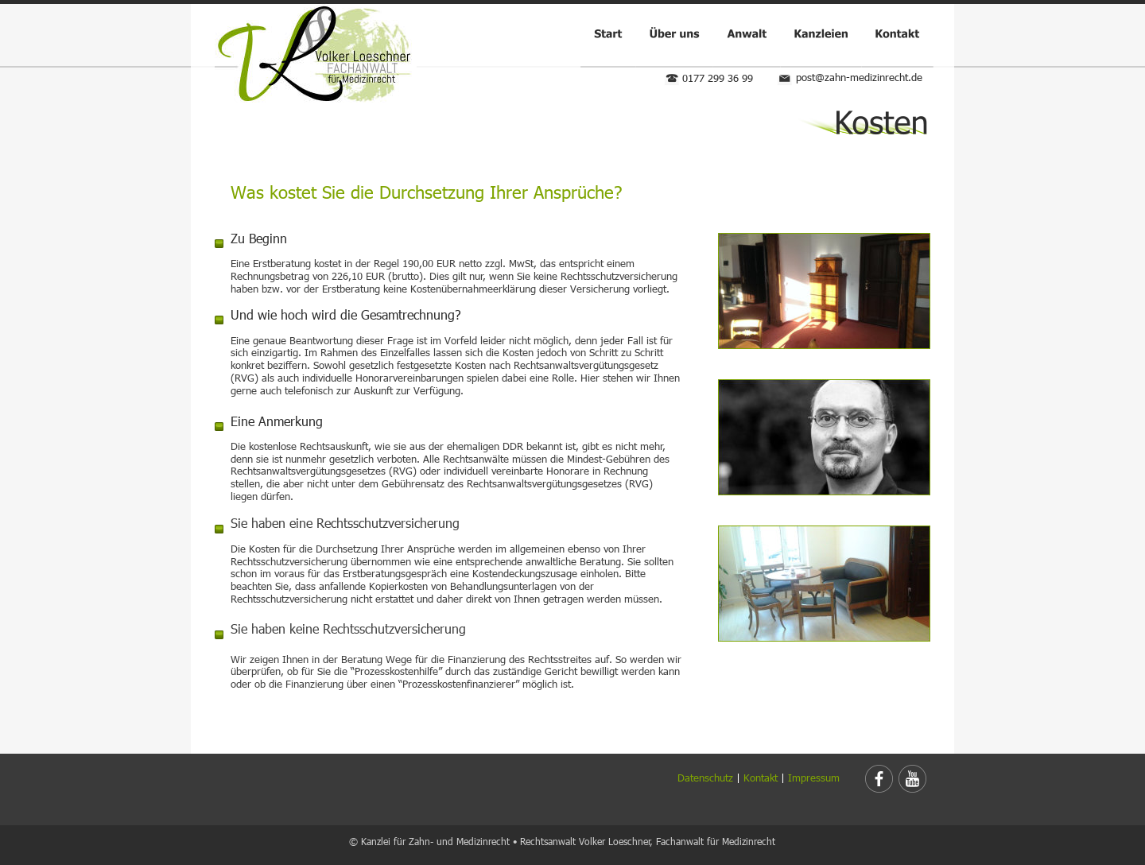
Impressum (814, 777)
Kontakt (760, 777)
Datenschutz (705, 777)
